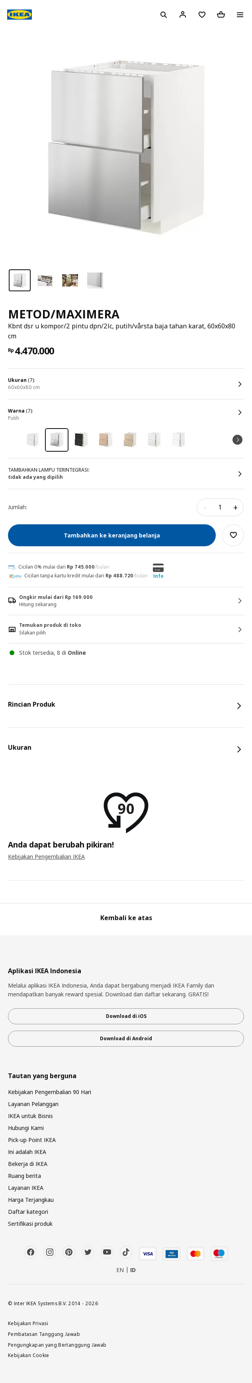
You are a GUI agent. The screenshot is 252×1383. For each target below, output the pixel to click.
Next (237, 440)
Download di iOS (126, 1016)
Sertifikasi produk (30, 1223)
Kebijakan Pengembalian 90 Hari (49, 1092)
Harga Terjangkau (31, 1199)
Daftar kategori (28, 1211)
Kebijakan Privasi (28, 1323)
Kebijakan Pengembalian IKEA (46, 856)
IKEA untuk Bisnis (30, 1116)
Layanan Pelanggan (33, 1104)
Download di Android (126, 1038)
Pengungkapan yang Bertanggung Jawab (57, 1345)
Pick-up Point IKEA (32, 1140)
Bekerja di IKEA (27, 1164)
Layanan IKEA (25, 1187)
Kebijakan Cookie (28, 1355)
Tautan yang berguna (42, 1076)
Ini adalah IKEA (27, 1152)
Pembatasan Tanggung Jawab (44, 1334)
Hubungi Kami (26, 1128)
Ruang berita (24, 1176)
